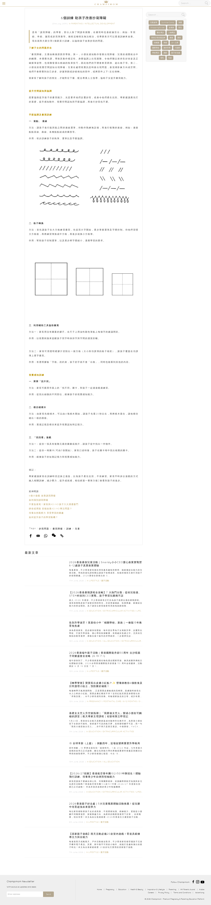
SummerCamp (167, 22)
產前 (179, 38)
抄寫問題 (44, 528)
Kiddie (201, 889)
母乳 (162, 58)
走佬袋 (171, 28)
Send (48, 894)
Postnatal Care (112, 701)
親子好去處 (175, 53)
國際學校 (155, 48)
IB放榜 (177, 48)
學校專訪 (155, 53)
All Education (111, 641)
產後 (171, 38)
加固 (180, 22)
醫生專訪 (160, 33)
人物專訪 (171, 33)
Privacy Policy (163, 892)
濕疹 (165, 53)
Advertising (199, 892)
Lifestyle (94, 581)
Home (99, 889)
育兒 (180, 28)
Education (95, 611)
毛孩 (170, 58)
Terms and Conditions (182, 892)
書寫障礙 (58, 528)
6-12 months (130, 701)
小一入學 (174, 43)
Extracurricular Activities (119, 611)
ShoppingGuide (157, 28)
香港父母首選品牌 (158, 38)
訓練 (68, 528)
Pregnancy (95, 701)
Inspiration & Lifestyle (156, 889)
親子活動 (105, 581)
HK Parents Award (187, 889)
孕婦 (165, 43)
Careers (151, 892)
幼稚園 (156, 43)
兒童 (77, 528)
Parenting (77, 23)
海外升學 (166, 48)
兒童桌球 (153, 22)
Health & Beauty (137, 889)
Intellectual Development (100, 23)
